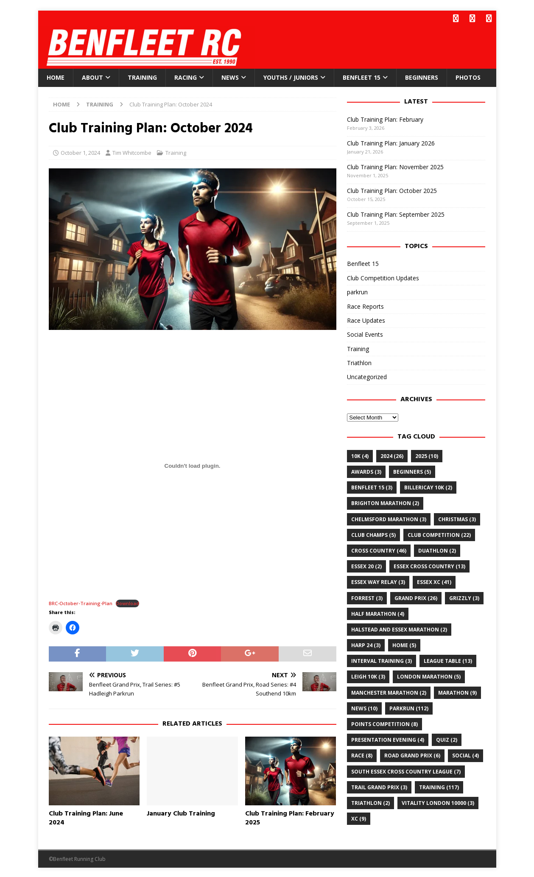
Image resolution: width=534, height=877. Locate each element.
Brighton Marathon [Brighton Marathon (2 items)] (385, 502)
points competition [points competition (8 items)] (384, 723)
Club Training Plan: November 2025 (395, 166)
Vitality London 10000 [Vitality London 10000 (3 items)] (438, 802)
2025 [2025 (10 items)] (426, 454)
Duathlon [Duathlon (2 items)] (437, 549)
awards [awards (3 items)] (366, 471)
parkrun (357, 291)
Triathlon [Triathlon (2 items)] (370, 802)
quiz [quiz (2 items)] (446, 739)
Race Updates (366, 319)
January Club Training (181, 812)
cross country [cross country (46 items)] (378, 549)
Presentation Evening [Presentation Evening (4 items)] (387, 739)
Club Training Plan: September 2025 (396, 213)
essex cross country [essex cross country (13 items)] (429, 565)
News (230, 77)
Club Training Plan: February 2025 (289, 817)
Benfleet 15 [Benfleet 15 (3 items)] (371, 486)
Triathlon (359, 362)
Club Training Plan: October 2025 (392, 189)
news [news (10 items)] (364, 707)
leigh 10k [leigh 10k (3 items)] (368, 675)
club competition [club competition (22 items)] (439, 533)
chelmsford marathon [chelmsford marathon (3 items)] (388, 518)
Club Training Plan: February (385, 118)
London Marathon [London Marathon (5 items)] (429, 675)
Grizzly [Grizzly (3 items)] (464, 596)
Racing (185, 77)
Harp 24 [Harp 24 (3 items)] (365, 644)
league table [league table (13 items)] (448, 660)
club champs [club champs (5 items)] (373, 533)
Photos (468, 77)
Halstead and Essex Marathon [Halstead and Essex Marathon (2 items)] (399, 628)
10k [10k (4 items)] (360, 454)
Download (127, 602)
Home (55, 77)
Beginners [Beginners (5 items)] (412, 471)
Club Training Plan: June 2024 (86, 817)
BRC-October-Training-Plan (80, 602)
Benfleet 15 (361, 77)
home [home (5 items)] (404, 644)
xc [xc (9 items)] (358, 817)
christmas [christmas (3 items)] (457, 518)
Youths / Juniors (290, 77)
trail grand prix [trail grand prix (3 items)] (379, 786)
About (92, 77)
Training (142, 77)
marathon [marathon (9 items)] (457, 691)
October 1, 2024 (80, 152)
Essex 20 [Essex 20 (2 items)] (366, 565)
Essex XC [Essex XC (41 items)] (434, 581)
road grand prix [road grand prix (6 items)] (412, 754)
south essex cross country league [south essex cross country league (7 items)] (406, 770)
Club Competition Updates (383, 277)
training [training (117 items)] (439, 786)
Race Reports (365, 305)
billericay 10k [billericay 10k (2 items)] (428, 486)
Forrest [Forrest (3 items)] (367, 596)
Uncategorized (367, 376)
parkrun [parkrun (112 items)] (408, 707)
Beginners (421, 77)
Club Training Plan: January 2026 (391, 142)
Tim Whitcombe (131, 152)
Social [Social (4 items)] (465, 754)
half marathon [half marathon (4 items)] (377, 612)
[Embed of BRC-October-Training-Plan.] (192, 465)
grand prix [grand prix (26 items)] (415, 596)
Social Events (365, 334)
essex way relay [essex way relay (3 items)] (378, 581)
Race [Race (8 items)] (361, 754)
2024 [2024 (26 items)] (391, 454)
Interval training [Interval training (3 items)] (381, 660)
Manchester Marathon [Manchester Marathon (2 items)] (388, 691)
